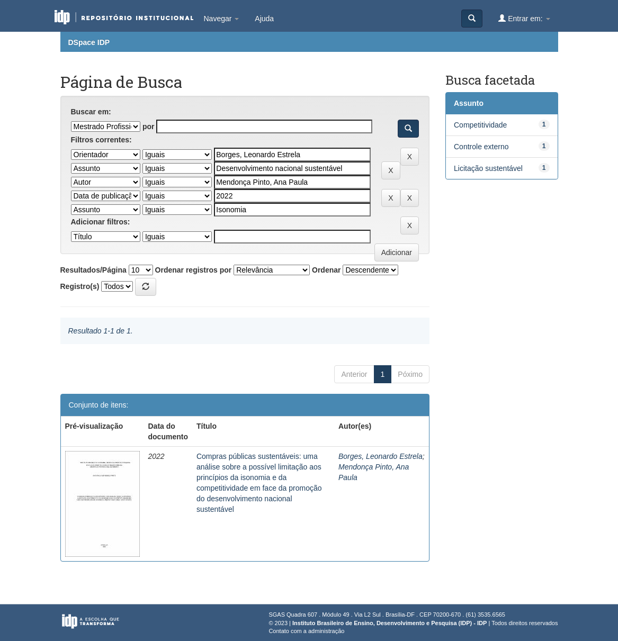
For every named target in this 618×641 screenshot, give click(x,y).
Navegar (221, 18)
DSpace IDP (89, 42)
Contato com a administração (306, 631)
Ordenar (326, 270)
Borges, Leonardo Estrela (380, 456)
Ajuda (264, 18)
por (148, 126)
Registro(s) (80, 286)
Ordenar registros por (193, 270)
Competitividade (480, 125)
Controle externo (481, 146)
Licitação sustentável (488, 168)
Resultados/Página (93, 270)
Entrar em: (524, 18)
